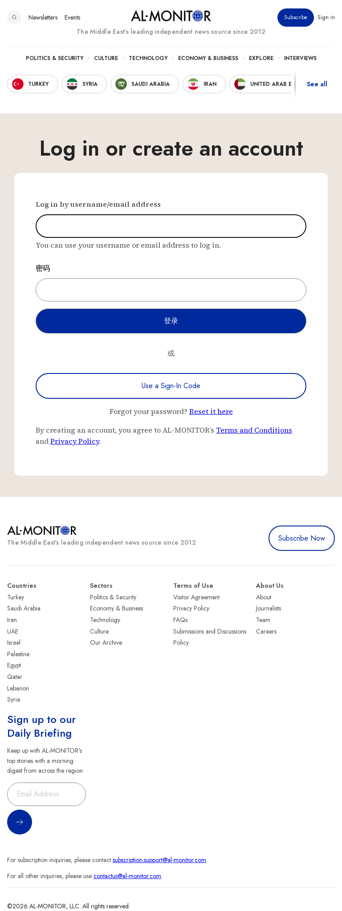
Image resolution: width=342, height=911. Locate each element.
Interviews (300, 58)
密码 (43, 268)
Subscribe (295, 17)
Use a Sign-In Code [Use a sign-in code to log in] (171, 386)
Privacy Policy (74, 441)
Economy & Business (208, 58)
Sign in (326, 17)
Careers (266, 631)
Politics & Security (54, 58)
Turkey (15, 597)
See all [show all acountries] (317, 84)
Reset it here (211, 411)
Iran (12, 619)
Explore (261, 58)
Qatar (14, 676)
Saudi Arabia (24, 608)
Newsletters (42, 17)
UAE (12, 631)
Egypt (14, 665)
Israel (13, 642)
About (263, 597)
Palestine (18, 654)
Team (263, 619)
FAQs (180, 619)
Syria (13, 699)
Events (72, 17)
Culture (106, 58)
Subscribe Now (301, 538)
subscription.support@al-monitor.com (159, 859)
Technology (148, 58)
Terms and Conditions (254, 430)
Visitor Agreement (196, 597)
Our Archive (106, 642)
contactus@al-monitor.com (127, 875)
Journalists (268, 608)
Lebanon (18, 688)
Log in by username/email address (98, 204)
